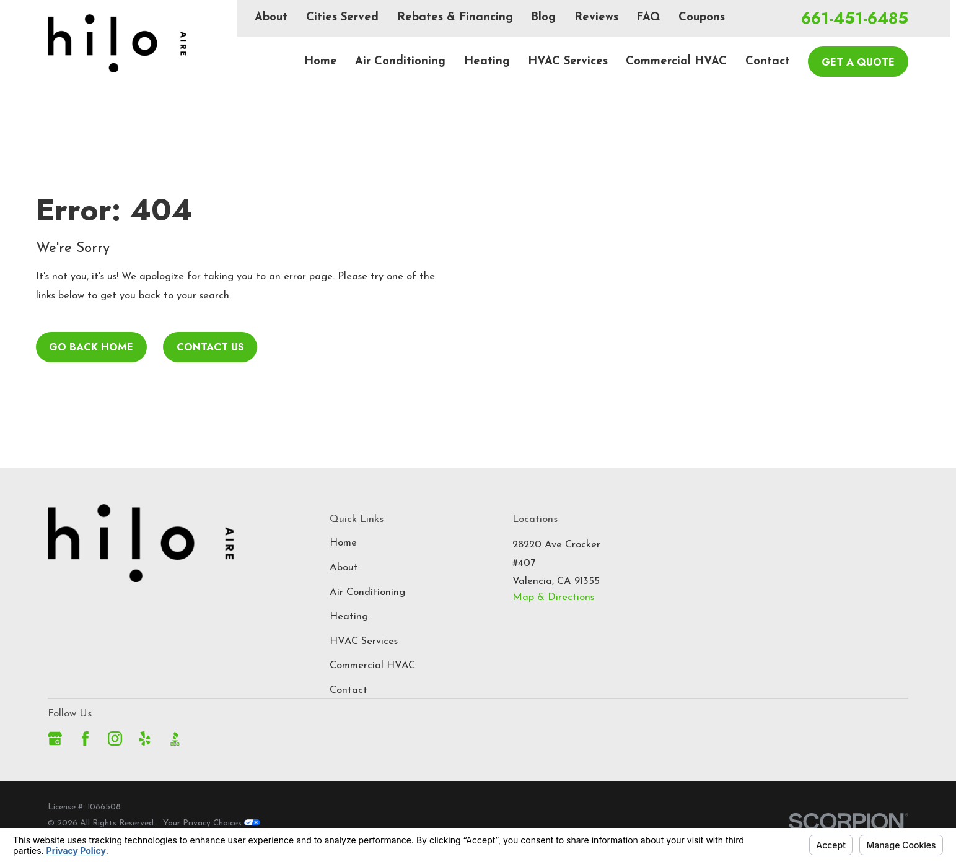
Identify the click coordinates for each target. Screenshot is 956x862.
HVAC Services (364, 641)
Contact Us (210, 346)
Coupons (701, 18)
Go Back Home (91, 346)
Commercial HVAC (372, 666)
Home (343, 543)
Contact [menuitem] (767, 61)
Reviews (596, 18)
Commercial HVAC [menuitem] (676, 61)
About (271, 18)
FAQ (648, 18)
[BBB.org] (175, 738)
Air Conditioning (367, 593)
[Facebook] (85, 738)
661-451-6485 (854, 19)
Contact (348, 690)
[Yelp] (145, 738)
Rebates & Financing (455, 18)
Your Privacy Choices (211, 823)
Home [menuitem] (320, 61)
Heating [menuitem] (487, 61)
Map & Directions (553, 598)
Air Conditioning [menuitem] (400, 61)
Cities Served (342, 18)
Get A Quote (858, 61)
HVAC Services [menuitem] (568, 61)
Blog (543, 18)
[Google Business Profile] (55, 738)
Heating (349, 617)
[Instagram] (115, 738)
